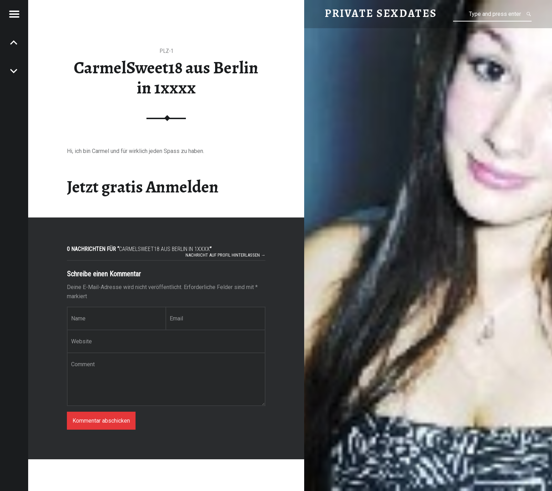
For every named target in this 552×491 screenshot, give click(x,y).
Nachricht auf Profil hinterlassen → (225, 255)
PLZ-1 (166, 51)
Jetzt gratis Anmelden (143, 186)
